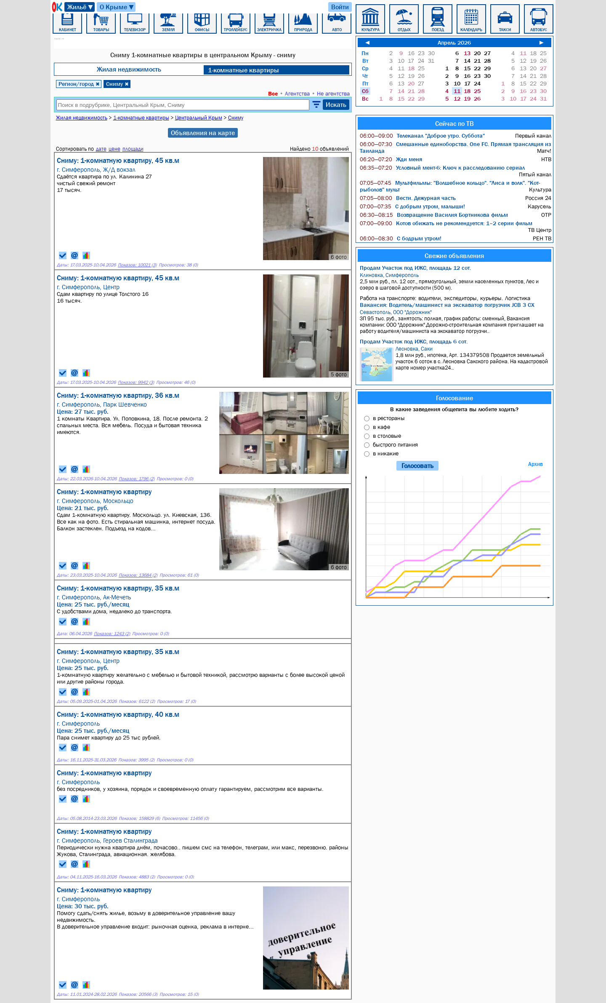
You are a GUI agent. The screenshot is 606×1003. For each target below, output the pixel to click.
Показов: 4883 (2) (137, 877)
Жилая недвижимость (129, 69)
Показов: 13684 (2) (138, 575)
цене (114, 149)
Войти (340, 7)
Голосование (454, 398)
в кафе (381, 426)
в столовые (387, 435)
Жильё (80, 7)
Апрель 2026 (454, 42)
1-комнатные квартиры (243, 70)
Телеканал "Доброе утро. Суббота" (422, 135)
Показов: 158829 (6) (139, 818)
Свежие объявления (454, 255)
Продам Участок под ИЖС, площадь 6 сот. (414, 341)
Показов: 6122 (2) (137, 701)
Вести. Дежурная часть (408, 197)
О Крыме (117, 7)
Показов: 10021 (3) (137, 265)
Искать (336, 104)
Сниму (117, 83)
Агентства (297, 93)
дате (101, 149)
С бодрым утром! (400, 238)
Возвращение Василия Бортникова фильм (434, 214)
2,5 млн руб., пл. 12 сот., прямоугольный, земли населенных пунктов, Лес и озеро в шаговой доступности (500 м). (455, 281)
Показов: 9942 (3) (136, 382)
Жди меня (391, 159)
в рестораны (389, 418)
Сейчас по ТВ (454, 123)
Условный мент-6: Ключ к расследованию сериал (442, 167)
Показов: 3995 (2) (136, 760)
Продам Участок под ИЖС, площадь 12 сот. (415, 267)
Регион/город (79, 83)
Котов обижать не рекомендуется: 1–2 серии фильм (446, 223)
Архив (535, 464)
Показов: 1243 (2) (112, 633)
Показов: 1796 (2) (136, 478)
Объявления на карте (203, 132)
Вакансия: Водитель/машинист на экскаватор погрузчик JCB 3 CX (447, 304)
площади (133, 149)
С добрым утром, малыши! (412, 206)
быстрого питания (395, 444)
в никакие (386, 453)
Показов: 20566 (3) (138, 994)
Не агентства (333, 93)
